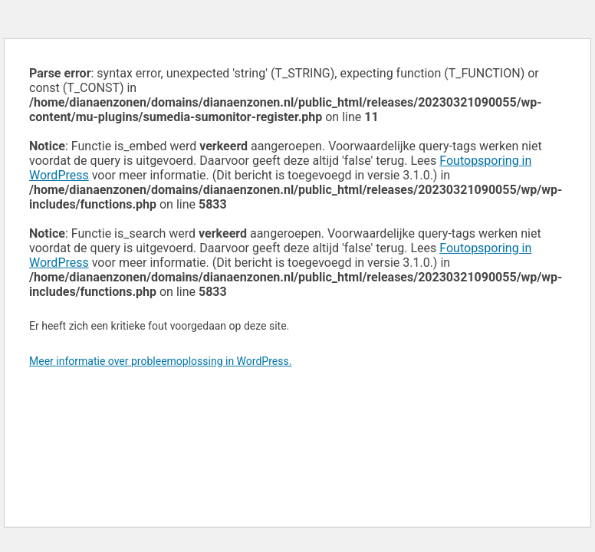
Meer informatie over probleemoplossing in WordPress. (160, 361)
